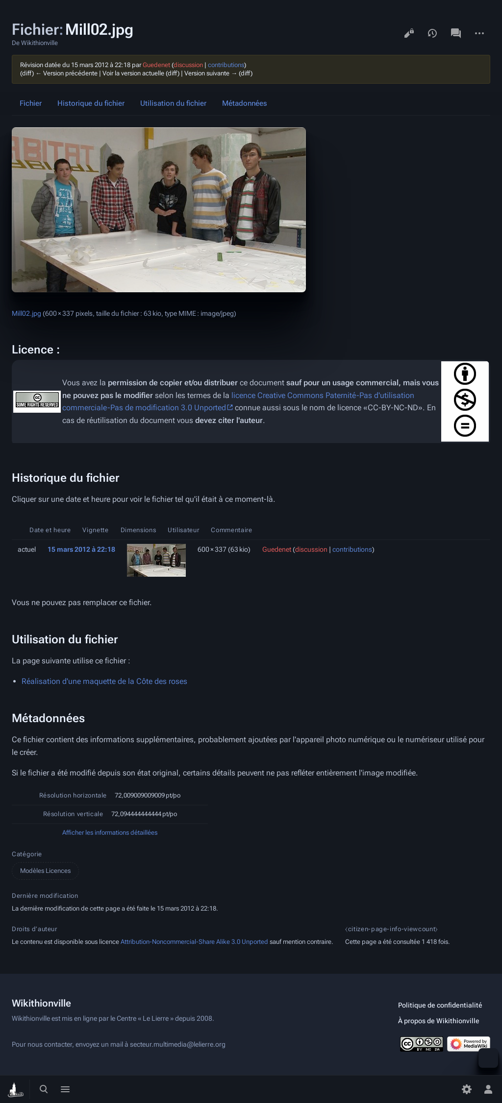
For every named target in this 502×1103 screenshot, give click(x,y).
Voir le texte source (409, 33)
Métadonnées (244, 103)
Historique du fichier (91, 103)
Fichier (31, 103)
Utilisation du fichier (173, 103)
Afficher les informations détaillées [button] (109, 832)
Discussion (456, 33)
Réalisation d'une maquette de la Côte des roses (104, 681)
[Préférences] (467, 1089)
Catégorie (27, 854)
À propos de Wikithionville (438, 1021)
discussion (188, 65)
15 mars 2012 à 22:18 (81, 549)
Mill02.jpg (26, 313)
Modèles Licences (45, 870)
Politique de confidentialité (440, 1005)
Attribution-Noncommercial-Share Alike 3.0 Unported (194, 941)
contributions (226, 65)
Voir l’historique (432, 33)
